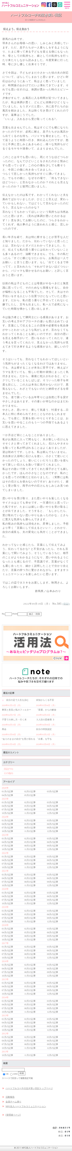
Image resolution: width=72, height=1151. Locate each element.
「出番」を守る (44, 739)
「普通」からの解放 (46, 709)
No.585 (42, 603)
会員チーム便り (13, 1101)
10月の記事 (7, 813)
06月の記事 (52, 806)
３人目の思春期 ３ (45, 719)
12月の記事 (52, 813)
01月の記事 (7, 791)
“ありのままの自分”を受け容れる (18, 739)
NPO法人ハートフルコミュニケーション (26, 1106)
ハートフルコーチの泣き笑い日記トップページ (29, 1088)
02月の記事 (30, 791)
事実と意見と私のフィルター (16, 709)
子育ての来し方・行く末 (14, 719)
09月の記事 (52, 809)
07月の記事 (7, 809)
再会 (4, 729)
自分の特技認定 (44, 729)
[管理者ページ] (13, 1115)
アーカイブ (8, 781)
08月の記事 (30, 809)
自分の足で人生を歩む (15, 700)
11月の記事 (30, 813)
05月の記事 (30, 795)
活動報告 (10, 1097)
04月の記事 (7, 795)
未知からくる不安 (45, 700)
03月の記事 (52, 791)
